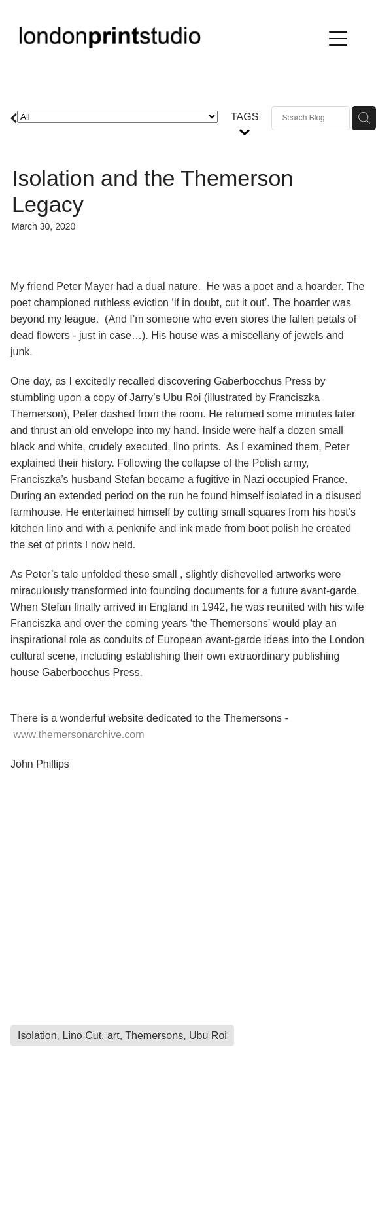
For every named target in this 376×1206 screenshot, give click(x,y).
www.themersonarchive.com (78, 734)
